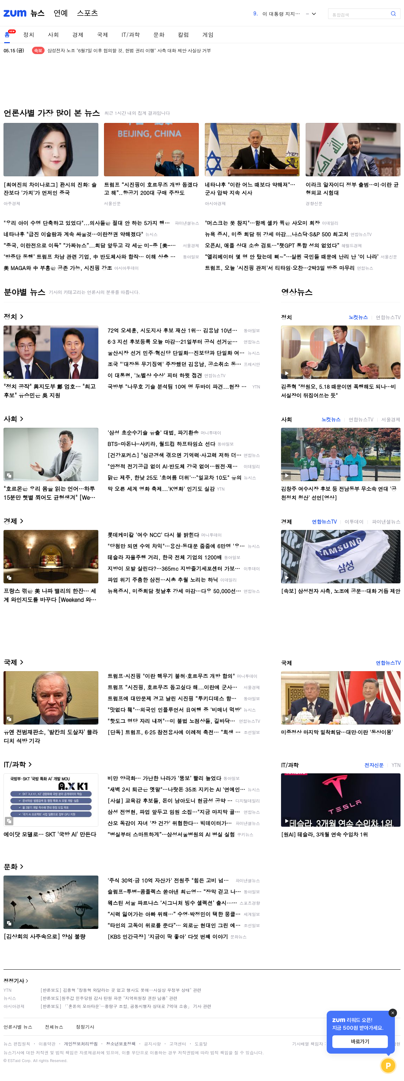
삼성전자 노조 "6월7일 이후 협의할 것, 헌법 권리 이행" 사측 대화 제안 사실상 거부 (129, 50)
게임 (208, 35)
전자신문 (373, 764)
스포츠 (87, 13)
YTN (396, 764)
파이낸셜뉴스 (386, 521)
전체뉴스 (54, 1026)
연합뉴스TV (388, 317)
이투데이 (354, 521)
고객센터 (177, 1044)
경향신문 (314, 203)
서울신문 (112, 203)
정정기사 (14, 980)
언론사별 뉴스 (18, 1026)
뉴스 (38, 13)
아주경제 (12, 203)
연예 (61, 13)
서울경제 (391, 419)
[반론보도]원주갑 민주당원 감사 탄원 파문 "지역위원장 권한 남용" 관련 (108, 998)
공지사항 (152, 1044)
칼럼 (183, 35)
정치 (28, 35)
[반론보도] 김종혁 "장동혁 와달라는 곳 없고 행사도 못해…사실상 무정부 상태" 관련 (120, 990)
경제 (78, 35)
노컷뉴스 (357, 317)
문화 (158, 35)
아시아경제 (215, 203)
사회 (53, 35)
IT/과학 (131, 35)
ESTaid (14, 1060)
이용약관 (47, 1044)
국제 (102, 35)
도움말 (201, 1044)
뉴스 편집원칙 (17, 1044)
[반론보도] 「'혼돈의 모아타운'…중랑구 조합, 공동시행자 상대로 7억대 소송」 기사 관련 (125, 1006)
